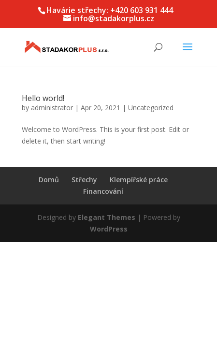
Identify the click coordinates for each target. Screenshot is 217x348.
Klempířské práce (139, 179)
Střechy (84, 179)
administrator (52, 107)
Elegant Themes (106, 217)
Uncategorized (151, 107)
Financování (103, 191)
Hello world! (43, 98)
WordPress (109, 228)
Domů (49, 179)
